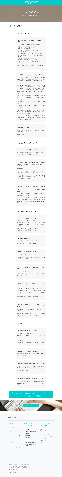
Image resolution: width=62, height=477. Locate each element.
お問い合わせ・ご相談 (30, 440)
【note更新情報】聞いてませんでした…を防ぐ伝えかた (46, 442)
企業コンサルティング (15, 444)
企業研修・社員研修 (14, 450)
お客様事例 (27, 433)
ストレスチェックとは (15, 439)
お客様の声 (27, 435)
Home (9, 417)
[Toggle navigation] (9, 2)
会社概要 (27, 429)
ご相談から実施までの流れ (31, 431)
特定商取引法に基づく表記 (31, 442)
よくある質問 (28, 437)
